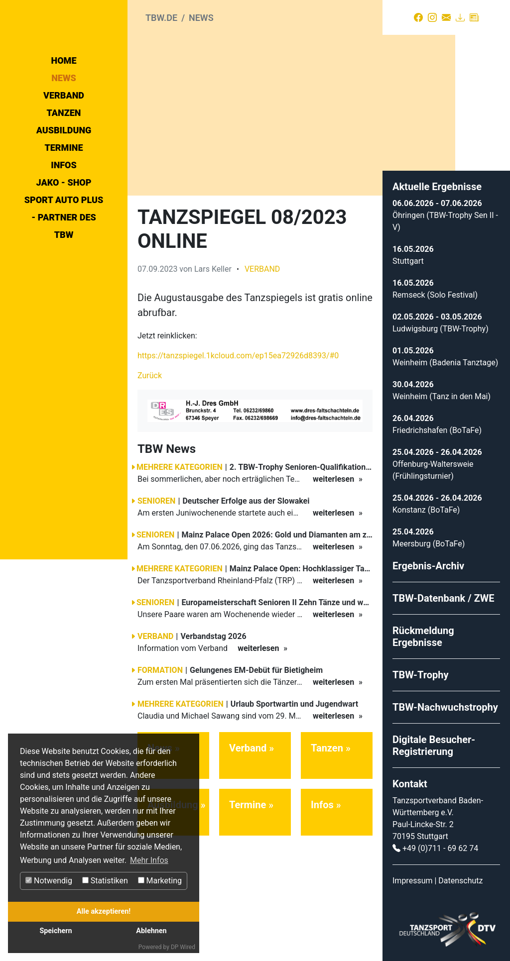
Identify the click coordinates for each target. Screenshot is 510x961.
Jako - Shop (64, 266)
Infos (64, 248)
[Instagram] (432, 17)
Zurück (149, 371)
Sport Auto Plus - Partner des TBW (64, 300)
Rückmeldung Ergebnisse (423, 632)
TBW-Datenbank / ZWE (443, 594)
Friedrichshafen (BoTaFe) (437, 425)
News (63, 161)
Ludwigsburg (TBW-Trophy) (440, 324)
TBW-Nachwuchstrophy (445, 703)
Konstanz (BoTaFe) (426, 505)
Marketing (160, 880)
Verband (63, 179)
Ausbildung (64, 214)
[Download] (460, 17)
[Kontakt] (446, 17)
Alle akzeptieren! (103, 911)
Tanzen (64, 196)
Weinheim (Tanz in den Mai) (441, 392)
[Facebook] (418, 17)
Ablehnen (151, 931)
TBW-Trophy (420, 670)
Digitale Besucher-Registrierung (433, 741)
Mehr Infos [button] (149, 860)
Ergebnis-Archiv (428, 561)
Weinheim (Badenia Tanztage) (445, 358)
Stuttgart (408, 256)
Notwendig (48, 880)
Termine (63, 231)
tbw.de (161, 17)
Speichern (55, 931)
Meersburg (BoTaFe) (428, 539)
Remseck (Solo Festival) (435, 290)
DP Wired (183, 947)
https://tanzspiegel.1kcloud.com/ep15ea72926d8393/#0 (238, 351)
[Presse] (474, 17)
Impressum (412, 876)
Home (64, 144)
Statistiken (105, 880)
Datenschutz (460, 876)
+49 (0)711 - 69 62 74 (440, 844)
